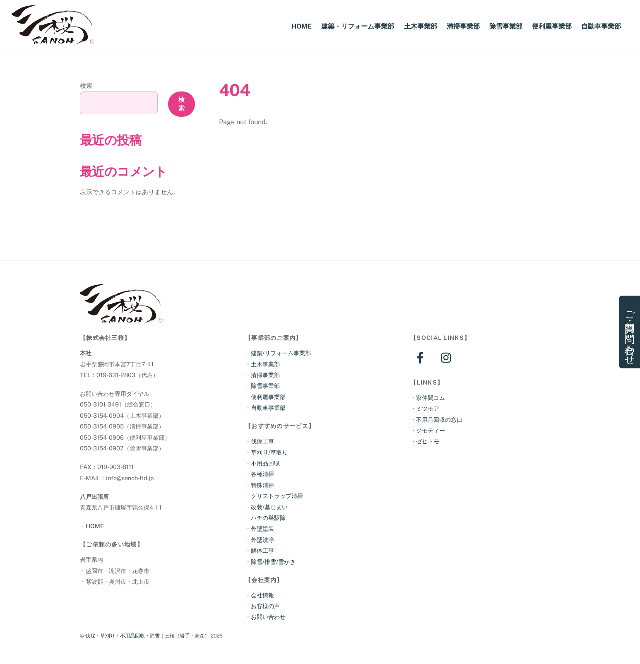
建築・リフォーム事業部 (357, 26)
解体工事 (262, 550)
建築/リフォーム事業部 (281, 352)
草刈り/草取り (269, 452)
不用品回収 (265, 463)
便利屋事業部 (552, 26)
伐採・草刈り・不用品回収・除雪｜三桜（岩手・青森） (147, 636)
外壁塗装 (262, 528)
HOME (301, 26)
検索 (86, 85)
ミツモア (427, 408)
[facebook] (421, 357)
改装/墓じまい (269, 506)
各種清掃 (262, 473)
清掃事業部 (463, 26)
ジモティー (430, 430)
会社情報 (262, 595)
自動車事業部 (601, 26)
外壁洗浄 (262, 539)
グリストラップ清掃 (277, 495)
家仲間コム (430, 397)
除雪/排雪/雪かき (273, 561)
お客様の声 (265, 605)
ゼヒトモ (427, 441)
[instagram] (448, 357)
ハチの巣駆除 (268, 517)
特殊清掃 (262, 484)
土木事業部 (420, 26)
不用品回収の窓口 (439, 419)
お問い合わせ (268, 616)
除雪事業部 (505, 26)
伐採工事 (262, 441)
